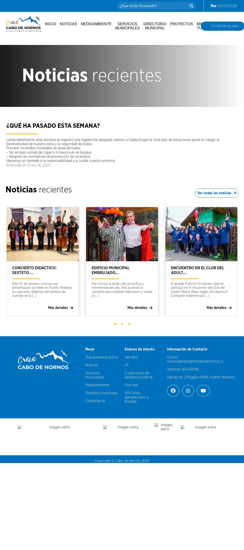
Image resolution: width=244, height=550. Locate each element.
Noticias (68, 24)
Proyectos (181, 24)
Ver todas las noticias (216, 193)
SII (127, 365)
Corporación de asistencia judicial (139, 375)
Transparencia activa (101, 357)
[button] (115, 324)
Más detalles (60, 308)
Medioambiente (96, 24)
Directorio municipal (154, 26)
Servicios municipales (127, 26)
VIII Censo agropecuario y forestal (137, 397)
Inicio (50, 24)
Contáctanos (95, 401)
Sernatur (131, 357)
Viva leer (131, 385)
